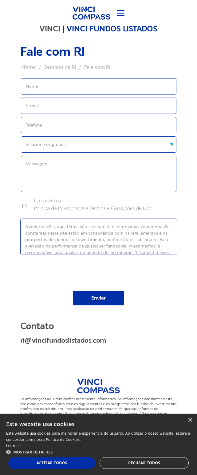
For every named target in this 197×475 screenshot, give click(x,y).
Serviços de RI (60, 67)
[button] (98, 452)
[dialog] (98, 444)
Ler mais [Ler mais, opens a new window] (14, 445)
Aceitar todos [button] (52, 462)
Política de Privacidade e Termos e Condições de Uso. (93, 208)
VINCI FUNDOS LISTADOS (112, 29)
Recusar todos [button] (144, 462)
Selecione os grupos (45, 144)
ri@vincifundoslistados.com (63, 340)
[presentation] (98, 269)
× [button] (190, 420)
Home (29, 67)
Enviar (98, 298)
